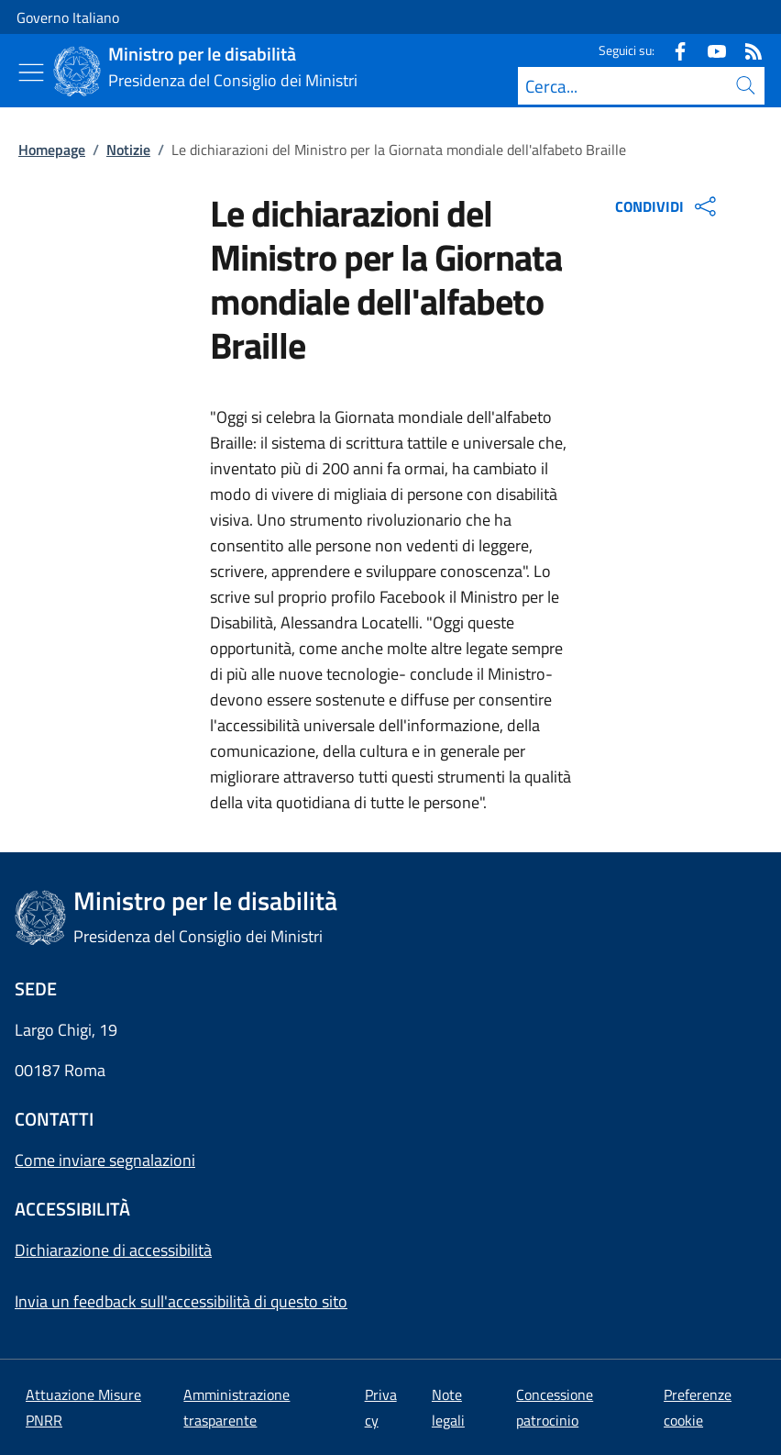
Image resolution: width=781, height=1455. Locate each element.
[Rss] (746, 50)
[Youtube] (709, 50)
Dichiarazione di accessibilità (113, 1250)
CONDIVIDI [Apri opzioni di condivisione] (667, 206)
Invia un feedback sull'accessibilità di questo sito (181, 1301)
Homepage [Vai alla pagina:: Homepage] (51, 150)
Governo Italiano (67, 17)
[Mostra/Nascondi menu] (31, 72)
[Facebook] (672, 50)
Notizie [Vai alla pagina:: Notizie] (128, 150)
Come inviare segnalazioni (105, 1160)
